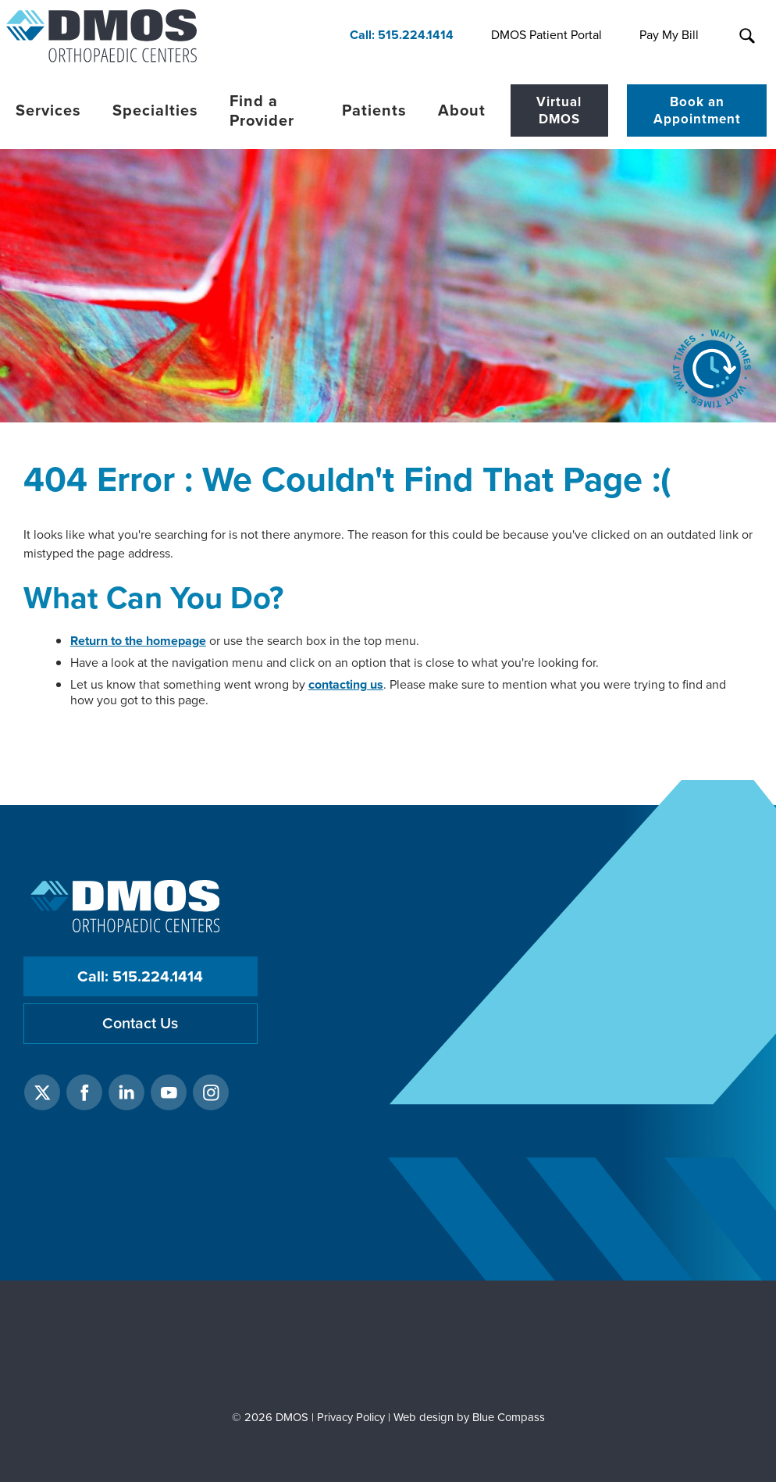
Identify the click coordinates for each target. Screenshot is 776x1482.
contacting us (345, 684)
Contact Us (140, 1023)
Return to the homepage (138, 641)
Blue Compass (508, 1417)
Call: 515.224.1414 (140, 976)
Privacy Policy (351, 1417)
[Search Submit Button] (746, 36)
